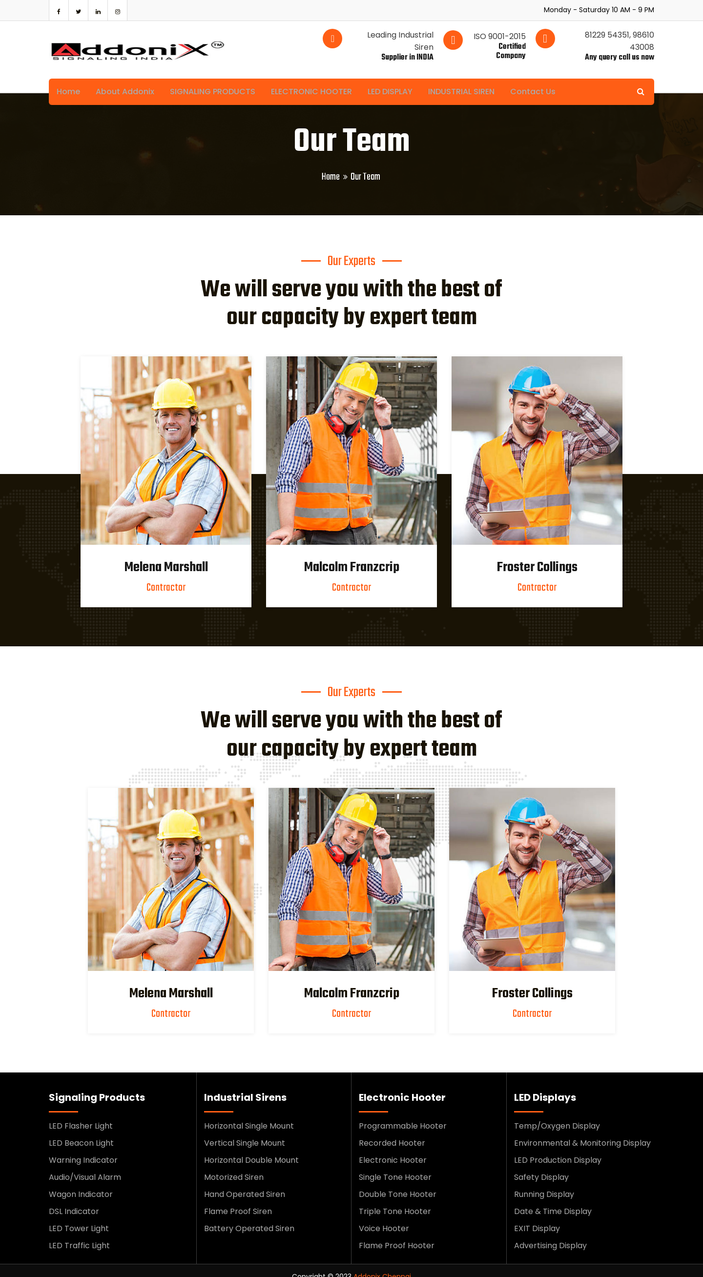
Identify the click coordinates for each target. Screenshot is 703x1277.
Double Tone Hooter (397, 1182)
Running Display (544, 1182)
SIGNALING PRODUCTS (217, 79)
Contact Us (545, 79)
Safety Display (541, 1165)
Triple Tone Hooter (395, 1199)
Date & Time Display (553, 1199)
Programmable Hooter (403, 1113)
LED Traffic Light (79, 1233)
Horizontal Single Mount (249, 1113)
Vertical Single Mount (244, 1130)
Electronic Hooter (393, 1147)
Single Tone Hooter (395, 1165)
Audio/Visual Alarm (85, 1165)
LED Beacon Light (81, 1130)
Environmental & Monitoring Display (582, 1130)
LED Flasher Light (81, 1113)
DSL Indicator (74, 1199)
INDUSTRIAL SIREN (472, 79)
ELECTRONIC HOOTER (318, 79)
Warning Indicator (83, 1147)
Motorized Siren (234, 1165)
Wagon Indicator (81, 1182)
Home (69, 79)
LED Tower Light (79, 1216)
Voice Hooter (384, 1216)
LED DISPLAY (398, 79)
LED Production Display (557, 1147)
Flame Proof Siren (238, 1199)
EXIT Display (537, 1216)
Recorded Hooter (392, 1130)
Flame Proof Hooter (396, 1233)
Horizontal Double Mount (251, 1147)
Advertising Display (550, 1233)
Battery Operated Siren (249, 1216)
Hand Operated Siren (244, 1182)
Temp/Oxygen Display (557, 1113)
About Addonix (128, 79)
